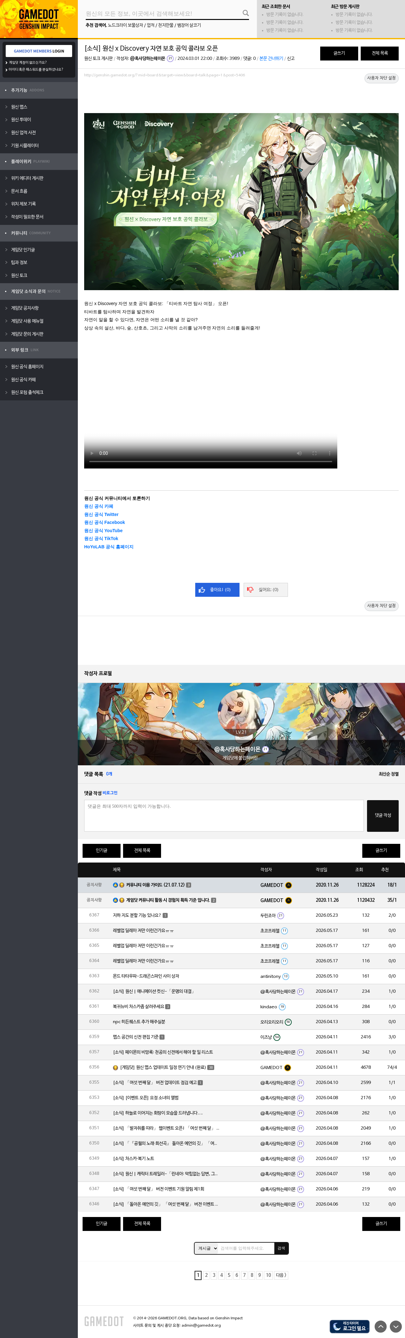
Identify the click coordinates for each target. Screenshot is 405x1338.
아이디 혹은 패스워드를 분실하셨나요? (36, 70)
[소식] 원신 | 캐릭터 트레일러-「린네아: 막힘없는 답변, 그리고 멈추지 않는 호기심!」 (167, 1174)
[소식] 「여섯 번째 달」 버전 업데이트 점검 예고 (155, 1082)
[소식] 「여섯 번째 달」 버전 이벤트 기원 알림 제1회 (158, 1189)
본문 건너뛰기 (271, 58)
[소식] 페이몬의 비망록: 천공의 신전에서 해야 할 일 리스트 (163, 1052)
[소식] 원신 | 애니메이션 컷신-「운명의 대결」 (154, 991)
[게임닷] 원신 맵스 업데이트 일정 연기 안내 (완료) (163, 1067)
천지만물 (165, 25)
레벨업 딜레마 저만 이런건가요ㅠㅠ (143, 930)
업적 (150, 25)
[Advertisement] (241, 97)
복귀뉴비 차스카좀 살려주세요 (138, 1006)
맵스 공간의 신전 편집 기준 (136, 1037)
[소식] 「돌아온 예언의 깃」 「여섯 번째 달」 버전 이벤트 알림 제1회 (167, 1204)
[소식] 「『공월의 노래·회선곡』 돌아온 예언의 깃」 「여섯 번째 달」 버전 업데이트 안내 (167, 1143)
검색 (281, 1248)
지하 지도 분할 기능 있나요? (137, 915)
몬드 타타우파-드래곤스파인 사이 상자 (146, 976)
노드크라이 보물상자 (125, 25)
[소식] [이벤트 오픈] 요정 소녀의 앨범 (145, 1098)
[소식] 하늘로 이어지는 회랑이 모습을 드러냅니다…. (158, 1113)
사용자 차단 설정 (381, 78)
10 (268, 1275)
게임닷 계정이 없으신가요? (28, 63)
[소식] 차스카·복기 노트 (133, 1158)
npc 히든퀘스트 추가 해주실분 (139, 1022)
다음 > (281, 1275)
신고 (291, 58)
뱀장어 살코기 (189, 25)
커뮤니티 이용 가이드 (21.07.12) (155, 885)
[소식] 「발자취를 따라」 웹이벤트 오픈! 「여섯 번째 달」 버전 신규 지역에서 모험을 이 (167, 1128)
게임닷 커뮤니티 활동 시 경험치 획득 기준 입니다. (168, 900)
